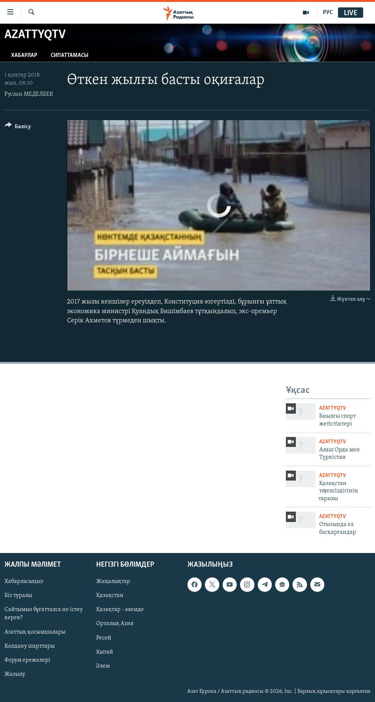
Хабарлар (24, 55)
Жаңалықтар (113, 582)
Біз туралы (18, 596)
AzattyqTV (332, 408)
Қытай (104, 652)
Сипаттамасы (69, 55)
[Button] (18, 127)
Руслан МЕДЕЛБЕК (28, 94)
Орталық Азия (115, 624)
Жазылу (14, 674)
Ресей (103, 638)
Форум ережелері (27, 660)
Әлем (103, 666)
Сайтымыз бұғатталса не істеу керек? (43, 614)
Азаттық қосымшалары (34, 632)
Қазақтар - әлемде (120, 610)
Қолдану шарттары (29, 646)
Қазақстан (110, 596)
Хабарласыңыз (23, 582)
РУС (328, 13)
